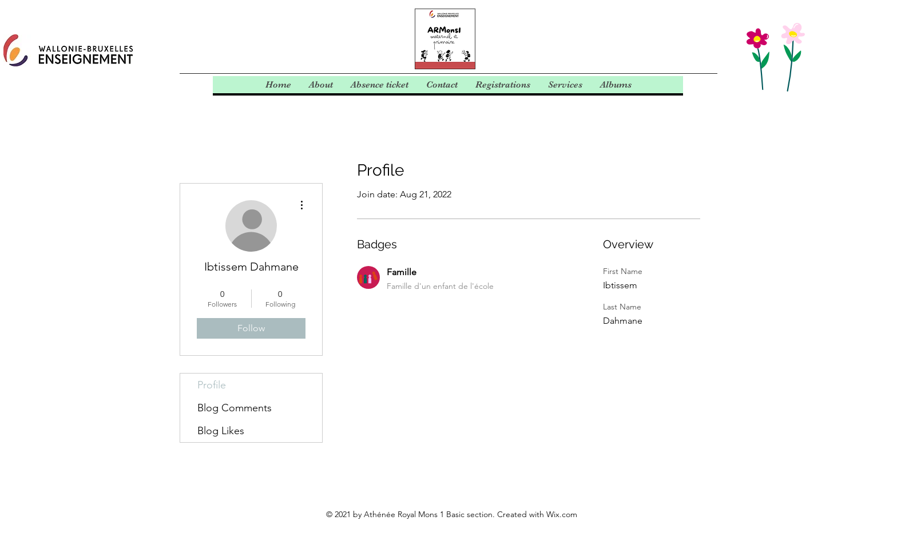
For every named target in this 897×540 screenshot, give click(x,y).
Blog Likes (220, 430)
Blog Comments (234, 408)
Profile (211, 385)
